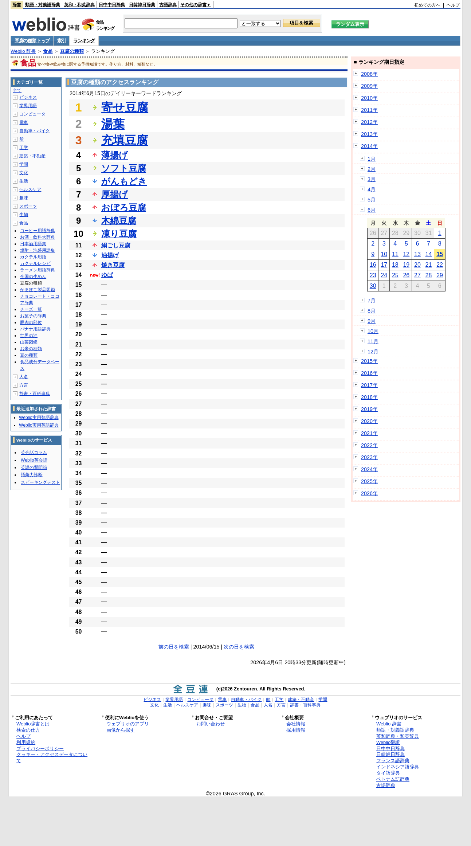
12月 (373, 352)
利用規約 (25, 742)
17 (384, 265)
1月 (372, 159)
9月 (372, 321)
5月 (372, 200)
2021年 (369, 433)
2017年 (369, 385)
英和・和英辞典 (79, 5)
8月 (372, 311)
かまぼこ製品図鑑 (37, 289)
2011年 (369, 110)
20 (417, 265)
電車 (23, 122)
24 (384, 275)
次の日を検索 (239, 647)
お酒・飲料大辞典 (37, 237)
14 (428, 254)
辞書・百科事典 (34, 393)
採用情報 (295, 730)
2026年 (369, 493)
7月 (372, 300)
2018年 (369, 397)
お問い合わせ (210, 723)
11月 (373, 341)
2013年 (369, 134)
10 (384, 254)
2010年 (369, 98)
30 (373, 286)
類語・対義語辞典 (42, 5)
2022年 (369, 445)
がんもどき (124, 181)
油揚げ (110, 255)
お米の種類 (31, 348)
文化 (23, 172)
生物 (23, 214)
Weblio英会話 (34, 460)
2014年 (369, 146)
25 (395, 275)
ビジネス (28, 97)
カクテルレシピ (35, 263)
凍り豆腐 (119, 234)
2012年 (369, 122)
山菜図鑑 (29, 342)
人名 (23, 376)
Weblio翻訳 (388, 742)
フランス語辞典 (392, 760)
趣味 (23, 197)
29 (439, 275)
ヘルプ (453, 5)
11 (395, 254)
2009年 (369, 86)
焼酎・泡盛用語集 (37, 250)
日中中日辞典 (112, 5)
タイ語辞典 (388, 773)
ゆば (107, 275)
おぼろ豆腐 (123, 207)
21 (428, 265)
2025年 (369, 481)
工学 (23, 147)
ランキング (84, 40)
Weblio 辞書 (23, 51)
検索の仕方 (28, 730)
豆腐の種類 (72, 51)
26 (406, 275)
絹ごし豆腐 (115, 245)
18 (395, 265)
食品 (47, 51)
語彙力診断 (32, 474)
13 (417, 254)
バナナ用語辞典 (35, 329)
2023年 (369, 457)
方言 (23, 385)
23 (373, 275)
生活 (23, 181)
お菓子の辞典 (33, 315)
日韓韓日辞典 (142, 5)
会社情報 (295, 723)
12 (406, 254)
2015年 (369, 361)
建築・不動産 (32, 155)
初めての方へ (427, 5)
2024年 (369, 469)
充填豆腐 (124, 140)
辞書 (16, 5)
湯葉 (113, 123)
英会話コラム (34, 452)
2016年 (369, 373)
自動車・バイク (34, 130)
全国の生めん (33, 276)
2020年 (369, 421)
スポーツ (28, 206)
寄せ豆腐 (124, 107)
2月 (372, 169)
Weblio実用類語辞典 (38, 417)
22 (439, 265)
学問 (23, 164)
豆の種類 (29, 355)
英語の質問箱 (34, 467)
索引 (61, 40)
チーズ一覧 (31, 309)
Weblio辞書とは (33, 723)
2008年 (369, 74)
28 (428, 275)
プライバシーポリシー (40, 748)
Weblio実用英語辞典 (38, 425)
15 (439, 254)
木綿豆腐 (118, 221)
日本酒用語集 (33, 243)
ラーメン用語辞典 (37, 270)
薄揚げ (114, 155)
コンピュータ (32, 114)
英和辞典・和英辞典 (397, 736)
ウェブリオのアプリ (127, 723)
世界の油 (29, 335)
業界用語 (28, 105)
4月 (372, 189)
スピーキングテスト (40, 482)
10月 (373, 331)
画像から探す (120, 730)
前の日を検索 (173, 647)
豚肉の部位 (31, 322)
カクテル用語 (33, 256)
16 (373, 265)
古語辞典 (168, 5)
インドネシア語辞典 (397, 766)
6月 (372, 210)
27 (417, 275)
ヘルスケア (30, 189)
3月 (372, 179)
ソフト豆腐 (123, 168)
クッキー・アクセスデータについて (51, 757)
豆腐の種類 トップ (32, 40)
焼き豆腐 (113, 265)
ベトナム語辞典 (392, 779)
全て (17, 90)
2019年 (369, 409)
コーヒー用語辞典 (37, 230)
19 (406, 265)
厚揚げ (114, 194)
